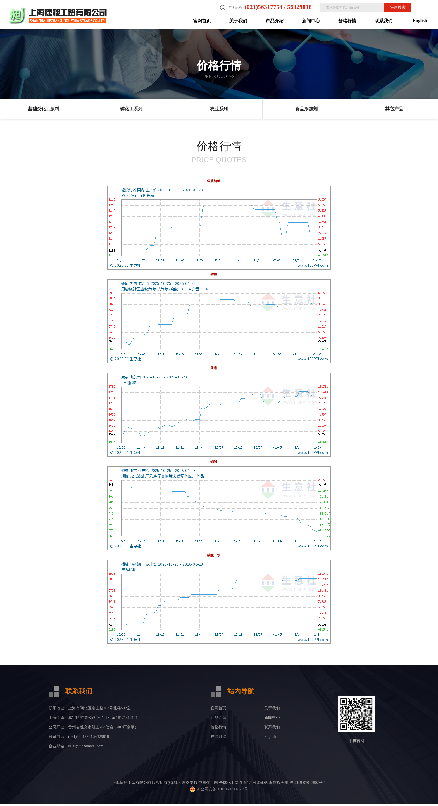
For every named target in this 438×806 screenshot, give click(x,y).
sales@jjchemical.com (85, 746)
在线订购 (218, 737)
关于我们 (238, 20)
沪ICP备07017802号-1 (307, 783)
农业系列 (219, 108)
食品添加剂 (306, 108)
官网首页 (202, 20)
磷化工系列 (131, 108)
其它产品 (394, 108)
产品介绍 (275, 20)
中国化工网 (208, 783)
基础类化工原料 (43, 108)
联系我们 (383, 20)
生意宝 (245, 783)
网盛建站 (260, 783)
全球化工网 (229, 783)
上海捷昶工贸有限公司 (131, 783)
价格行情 (347, 20)
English (420, 20)
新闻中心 (311, 20)
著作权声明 (278, 783)
